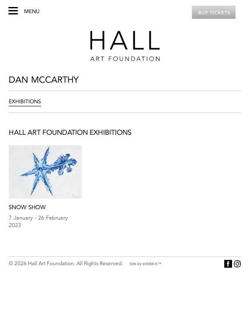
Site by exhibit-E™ (145, 264)
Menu (31, 11)
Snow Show (27, 207)
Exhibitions (25, 101)
